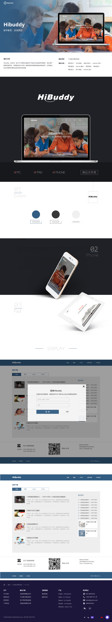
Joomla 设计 (87, 69)
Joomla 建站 (80, 66)
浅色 (84, 617)
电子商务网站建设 (25, 600)
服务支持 (45, 597)
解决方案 (89, 3)
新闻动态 (6, 597)
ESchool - (65, 607)
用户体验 (79, 69)
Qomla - (64, 603)
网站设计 (71, 69)
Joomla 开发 (97, 63)
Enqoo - (64, 594)
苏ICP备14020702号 (29, 617)
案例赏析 (45, 594)
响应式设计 (87, 63)
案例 (80, 3)
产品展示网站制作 (73, 59)
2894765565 (88, 603)
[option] (101, 617)
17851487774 (89, 597)
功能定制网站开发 (25, 603)
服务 (99, 3)
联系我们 (6, 600)
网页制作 (89, 66)
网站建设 (71, 66)
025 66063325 (89, 594)
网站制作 (96, 66)
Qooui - (64, 600)
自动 (92, 617)
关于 (72, 3)
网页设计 (71, 63)
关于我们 (6, 594)
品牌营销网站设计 (25, 594)
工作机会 (6, 603)
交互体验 (79, 63)
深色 (88, 617)
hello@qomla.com (90, 600)
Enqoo (21, 617)
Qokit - (64, 597)
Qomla (9, 3)
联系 (107, 3)
